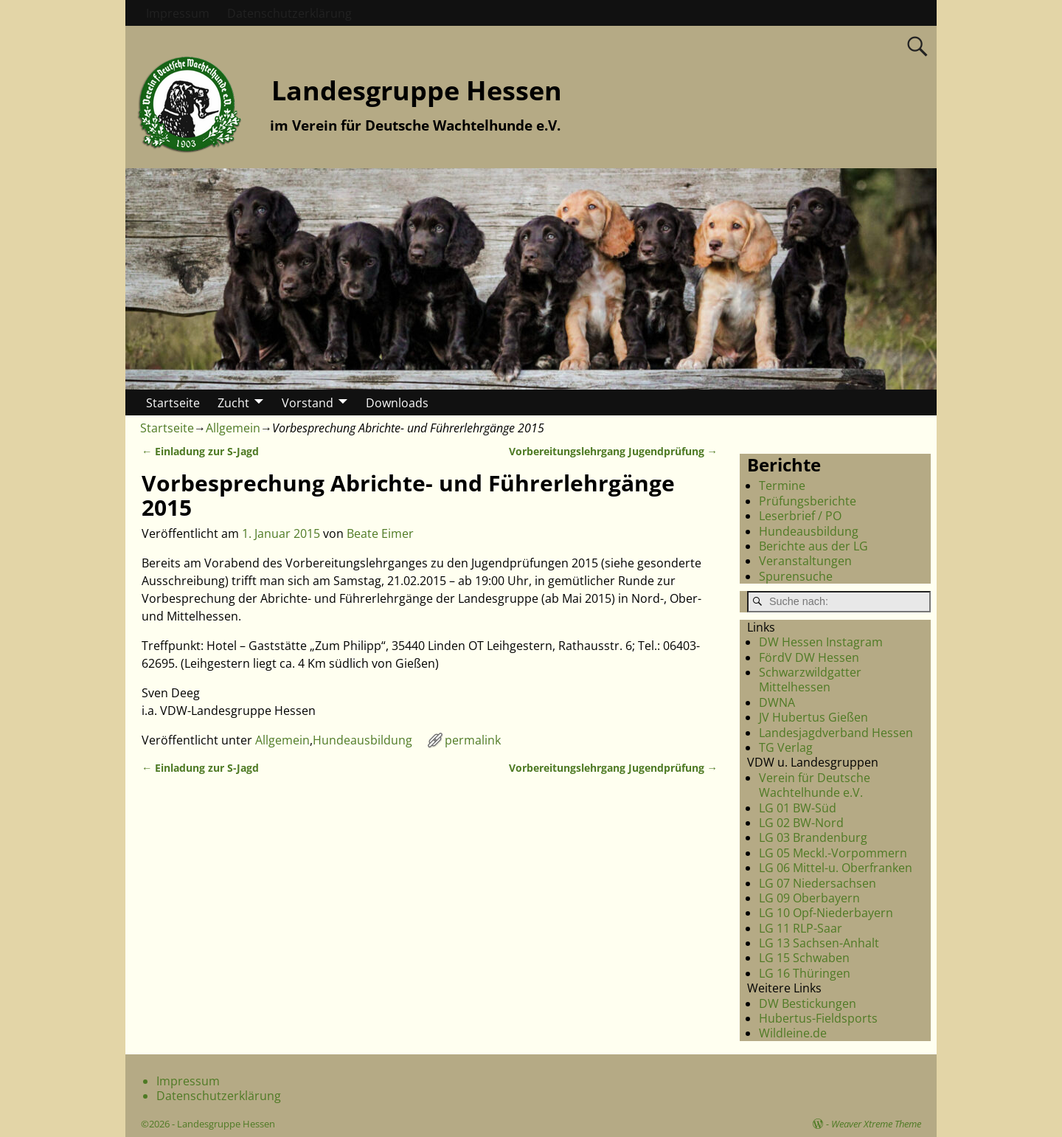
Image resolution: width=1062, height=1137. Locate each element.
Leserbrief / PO (800, 516)
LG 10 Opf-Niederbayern (826, 913)
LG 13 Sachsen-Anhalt (819, 943)
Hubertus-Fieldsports (818, 1018)
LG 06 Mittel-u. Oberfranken (835, 868)
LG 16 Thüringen (804, 973)
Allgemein (233, 428)
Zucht (233, 403)
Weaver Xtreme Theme (876, 1123)
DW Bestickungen (807, 1003)
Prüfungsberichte (807, 501)
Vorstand (307, 403)
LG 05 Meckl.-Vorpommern (833, 853)
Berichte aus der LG (813, 546)
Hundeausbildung (362, 740)
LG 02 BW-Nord (801, 823)
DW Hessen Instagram (821, 642)
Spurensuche (796, 576)
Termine (782, 485)
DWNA (777, 702)
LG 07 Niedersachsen (817, 883)
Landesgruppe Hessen (416, 90)
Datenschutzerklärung (289, 13)
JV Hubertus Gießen (813, 717)
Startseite (173, 403)
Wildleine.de (793, 1033)
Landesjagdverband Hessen (836, 733)
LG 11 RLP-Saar (800, 928)
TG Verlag (786, 747)
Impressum (177, 13)
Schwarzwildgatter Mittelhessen (810, 679)
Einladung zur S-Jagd (200, 451)
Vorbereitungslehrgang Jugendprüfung (613, 451)
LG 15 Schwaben (804, 958)
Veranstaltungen (805, 561)
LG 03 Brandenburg (813, 837)
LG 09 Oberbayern (809, 898)
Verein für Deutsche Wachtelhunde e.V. (814, 785)
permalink (473, 740)
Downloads (397, 403)
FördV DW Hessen (809, 657)
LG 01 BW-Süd (797, 808)
